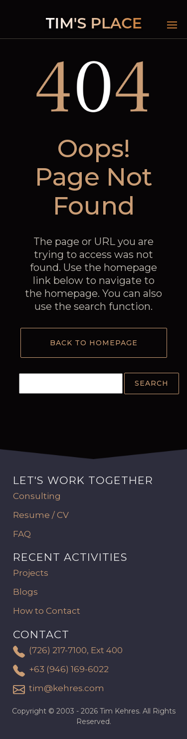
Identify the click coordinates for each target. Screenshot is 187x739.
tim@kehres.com (66, 688)
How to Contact (46, 611)
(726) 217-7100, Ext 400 (76, 650)
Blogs (25, 592)
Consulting (37, 496)
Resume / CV (41, 515)
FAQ (22, 534)
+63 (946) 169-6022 (69, 669)
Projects (30, 573)
